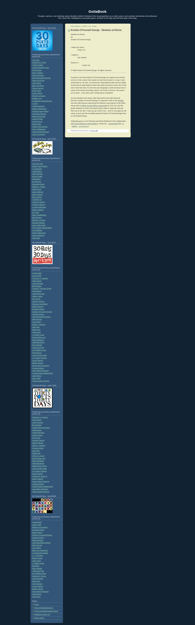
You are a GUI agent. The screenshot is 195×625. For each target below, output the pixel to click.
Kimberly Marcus (38, 205)
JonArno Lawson (38, 202)
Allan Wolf (36, 238)
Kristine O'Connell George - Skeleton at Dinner (96, 30)
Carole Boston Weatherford (42, 373)
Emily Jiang (36, 91)
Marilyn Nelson (37, 210)
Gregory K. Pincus (39, 576)
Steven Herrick (37, 88)
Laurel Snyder (37, 119)
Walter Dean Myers (39, 466)
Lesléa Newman (38, 106)
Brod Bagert (36, 286)
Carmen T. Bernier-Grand (41, 289)
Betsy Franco (37, 533)
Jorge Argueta (37, 284)
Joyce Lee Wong (38, 134)
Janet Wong (36, 376)
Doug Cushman (38, 75)
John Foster (36, 83)
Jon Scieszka (37, 584)
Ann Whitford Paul (39, 350)
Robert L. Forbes (38, 187)
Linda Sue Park (38, 348)
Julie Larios (36, 332)
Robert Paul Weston (40, 127)
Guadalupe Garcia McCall (42, 101)
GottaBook (98, 11)
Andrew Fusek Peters (40, 111)
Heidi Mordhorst (38, 342)
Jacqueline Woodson (40, 489)
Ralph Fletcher (37, 307)
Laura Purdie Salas (39, 355)
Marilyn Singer (37, 363)
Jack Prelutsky (37, 579)
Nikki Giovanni (37, 540)
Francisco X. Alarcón (40, 278)
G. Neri (35, 104)
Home (36, 604)
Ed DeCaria (36, 182)
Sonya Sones (37, 122)
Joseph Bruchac (38, 294)
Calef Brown (37, 291)
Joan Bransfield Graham (41, 317)
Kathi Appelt (36, 281)
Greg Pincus (37, 353)
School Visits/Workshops (43, 608)
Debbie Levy (37, 98)
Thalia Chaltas (37, 65)
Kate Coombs (37, 174)
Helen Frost (36, 189)
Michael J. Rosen (38, 220)
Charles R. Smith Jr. (39, 476)
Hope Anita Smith (38, 225)
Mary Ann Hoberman (40, 550)
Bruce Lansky (37, 558)
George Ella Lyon (38, 337)
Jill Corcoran (37, 70)
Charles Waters (38, 368)
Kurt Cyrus (36, 299)
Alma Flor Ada (37, 164)
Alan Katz (36, 327)
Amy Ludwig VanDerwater (42, 228)
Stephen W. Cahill (39, 63)
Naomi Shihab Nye (39, 109)
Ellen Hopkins (37, 195)
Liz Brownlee (37, 169)
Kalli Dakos (36, 179)
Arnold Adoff (36, 273)
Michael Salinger (38, 223)
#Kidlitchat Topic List (42, 615)
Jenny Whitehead (38, 129)
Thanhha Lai (37, 200)
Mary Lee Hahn (38, 86)
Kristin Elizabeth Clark (40, 68)
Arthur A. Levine (38, 456)
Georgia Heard (37, 448)
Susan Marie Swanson (40, 366)
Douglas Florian (38, 309)
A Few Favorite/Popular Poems (46, 611)
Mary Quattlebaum (39, 215)
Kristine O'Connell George (42, 312)
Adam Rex (36, 581)
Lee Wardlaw (37, 230)
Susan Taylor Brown (39, 166)
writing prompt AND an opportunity (94, 106)
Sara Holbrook (37, 192)
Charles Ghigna (38, 314)
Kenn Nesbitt (37, 345)
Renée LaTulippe (38, 96)
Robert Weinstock (39, 233)
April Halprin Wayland (40, 371)
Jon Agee (35, 60)
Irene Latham (37, 93)
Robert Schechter (39, 117)
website (120, 100)
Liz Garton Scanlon (39, 358)
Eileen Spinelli (37, 479)
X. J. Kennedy (37, 556)
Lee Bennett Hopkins (40, 553)
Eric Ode (35, 212)
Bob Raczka (36, 218)
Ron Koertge (37, 197)
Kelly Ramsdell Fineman (41, 78)
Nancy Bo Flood (38, 81)
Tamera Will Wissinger (40, 132)
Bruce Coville (37, 176)
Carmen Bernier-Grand (41, 428)
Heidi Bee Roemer (39, 114)
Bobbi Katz (36, 330)
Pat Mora (35, 566)
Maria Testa (36, 124)
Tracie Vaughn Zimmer (40, 381)
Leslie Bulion (37, 171)
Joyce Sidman (37, 360)
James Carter (37, 296)
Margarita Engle (38, 184)
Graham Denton (38, 301)
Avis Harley (36, 322)
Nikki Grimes (37, 319)
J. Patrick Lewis (38, 335)
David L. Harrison (38, 325)
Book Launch (39, 618)
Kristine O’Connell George (42, 535)
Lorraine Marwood (39, 207)
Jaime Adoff (36, 276)
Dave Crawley (37, 73)
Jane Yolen (36, 378)
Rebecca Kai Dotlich (40, 304)
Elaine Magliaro (38, 340)
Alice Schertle (37, 474)
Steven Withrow (38, 236)
